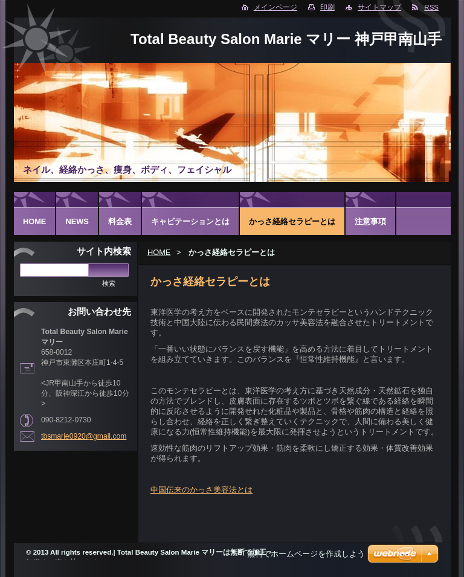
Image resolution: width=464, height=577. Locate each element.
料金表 (120, 221)
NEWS (76, 221)
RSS (431, 7)
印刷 (327, 7)
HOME (158, 252)
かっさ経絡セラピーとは (292, 221)
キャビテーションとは (190, 221)
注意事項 (370, 221)
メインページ (275, 7)
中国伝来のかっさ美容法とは (201, 489)
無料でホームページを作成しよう (306, 553)
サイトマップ (379, 7)
